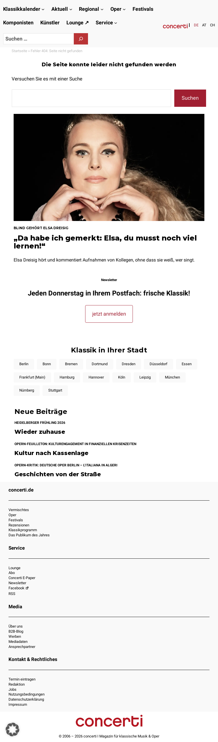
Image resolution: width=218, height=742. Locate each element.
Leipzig (145, 377)
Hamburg (67, 377)
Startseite (19, 51)
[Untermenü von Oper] (124, 9)
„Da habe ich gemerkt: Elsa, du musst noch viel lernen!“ (105, 242)
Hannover (96, 377)
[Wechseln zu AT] (204, 25)
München (172, 377)
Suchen (190, 98)
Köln (121, 377)
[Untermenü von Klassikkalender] (43, 9)
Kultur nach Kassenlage (51, 453)
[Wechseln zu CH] (212, 25)
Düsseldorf (158, 364)
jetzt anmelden (109, 314)
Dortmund (100, 364)
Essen (187, 364)
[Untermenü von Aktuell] (70, 9)
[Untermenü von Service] (115, 22)
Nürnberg (26, 390)
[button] (12, 729)
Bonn (47, 364)
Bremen (71, 364)
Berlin (23, 364)
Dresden (128, 364)
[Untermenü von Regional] (102, 9)
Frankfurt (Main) (32, 377)
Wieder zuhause (39, 432)
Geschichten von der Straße (57, 474)
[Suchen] (81, 38)
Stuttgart (55, 390)
